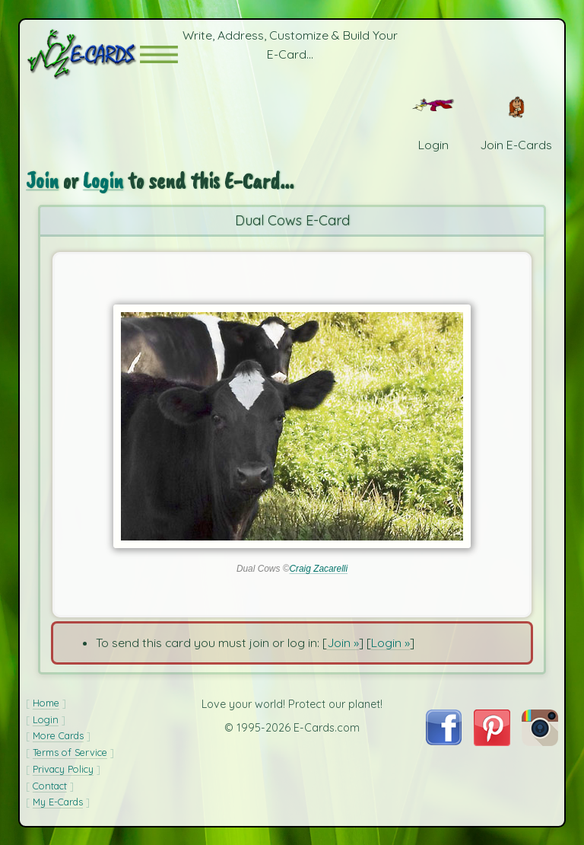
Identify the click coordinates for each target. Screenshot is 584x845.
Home (46, 703)
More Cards (58, 735)
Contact (50, 786)
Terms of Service (70, 752)
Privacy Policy (63, 769)
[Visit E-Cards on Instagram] (540, 741)
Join (42, 181)
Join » (343, 642)
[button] (159, 54)
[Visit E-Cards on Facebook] (444, 740)
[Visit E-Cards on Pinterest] (492, 741)
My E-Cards (58, 802)
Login (103, 181)
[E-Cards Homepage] (83, 54)
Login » (390, 642)
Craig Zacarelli (318, 568)
